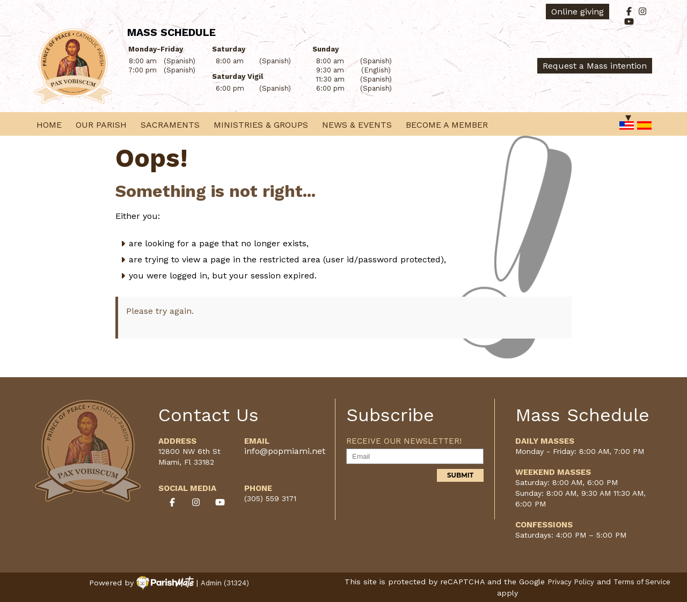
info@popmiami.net (284, 451)
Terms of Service (641, 582)
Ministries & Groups (261, 125)
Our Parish (101, 125)
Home (49, 125)
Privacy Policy (570, 582)
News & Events (357, 125)
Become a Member (447, 125)
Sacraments (170, 125)
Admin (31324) (225, 583)
